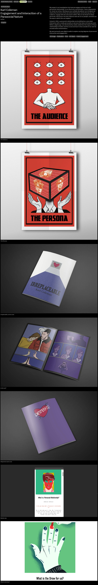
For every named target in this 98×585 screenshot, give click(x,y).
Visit (89, 1)
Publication (60, 36)
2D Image (53, 36)
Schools (16, 1)
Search (95, 1)
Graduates (23, 1)
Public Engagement (82, 36)
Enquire (3, 22)
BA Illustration (5, 6)
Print (66, 36)
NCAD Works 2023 (6, 1)
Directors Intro (82, 1)
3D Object (72, 36)
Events (30, 1)
